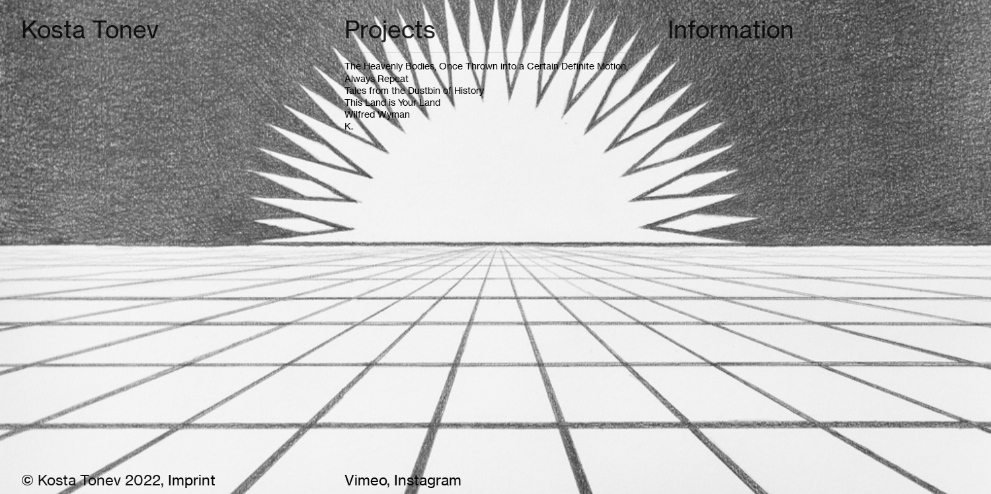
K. (348, 126)
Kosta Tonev (90, 29)
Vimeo (365, 480)
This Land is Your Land (392, 102)
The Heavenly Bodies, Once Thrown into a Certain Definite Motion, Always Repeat (486, 71)
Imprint (192, 480)
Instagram (425, 480)
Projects (390, 29)
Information (731, 29)
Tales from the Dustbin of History (414, 90)
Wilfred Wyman (378, 114)
